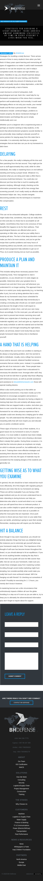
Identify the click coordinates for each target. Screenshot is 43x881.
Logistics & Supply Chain (21, 817)
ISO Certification (21, 764)
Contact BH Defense (21, 702)
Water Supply (21, 820)
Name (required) (11, 620)
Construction (21, 791)
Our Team (21, 761)
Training (21, 794)
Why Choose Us (21, 804)
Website (8, 640)
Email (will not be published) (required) (20, 630)
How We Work (21, 777)
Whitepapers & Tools (21, 847)
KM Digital (38, 874)
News (21, 844)
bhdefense (20, 53)
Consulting (21, 780)
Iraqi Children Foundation (21, 850)
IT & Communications (21, 825)
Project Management (21, 789)
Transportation (21, 831)
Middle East (21, 865)
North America (21, 859)
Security (21, 783)
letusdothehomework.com (23, 382)
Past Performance (21, 834)
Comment (9, 650)
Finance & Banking (21, 822)
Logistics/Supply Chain (21, 786)
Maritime (21, 814)
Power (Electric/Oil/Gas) (21, 828)
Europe (21, 862)
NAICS (21, 767)
